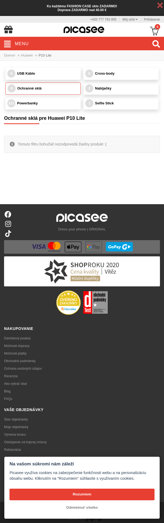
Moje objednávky (16, 427)
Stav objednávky (16, 419)
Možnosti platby (15, 353)
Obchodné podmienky (20, 361)
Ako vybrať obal (15, 384)
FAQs (8, 399)
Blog (7, 391)
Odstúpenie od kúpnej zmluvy (25, 442)
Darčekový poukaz (17, 338)
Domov (9, 55)
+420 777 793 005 (103, 19)
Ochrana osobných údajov (23, 368)
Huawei (27, 55)
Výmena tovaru (15, 434)
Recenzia (11, 376)
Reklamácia (12, 450)
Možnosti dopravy (16, 346)
